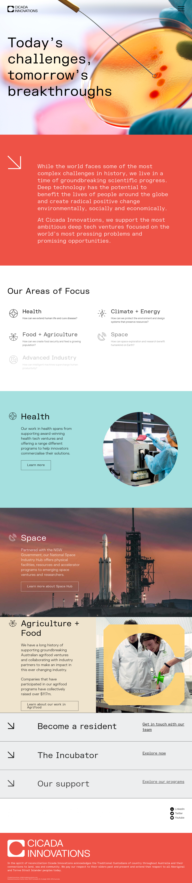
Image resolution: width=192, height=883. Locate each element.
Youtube (177, 818)
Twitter (176, 813)
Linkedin (177, 809)
